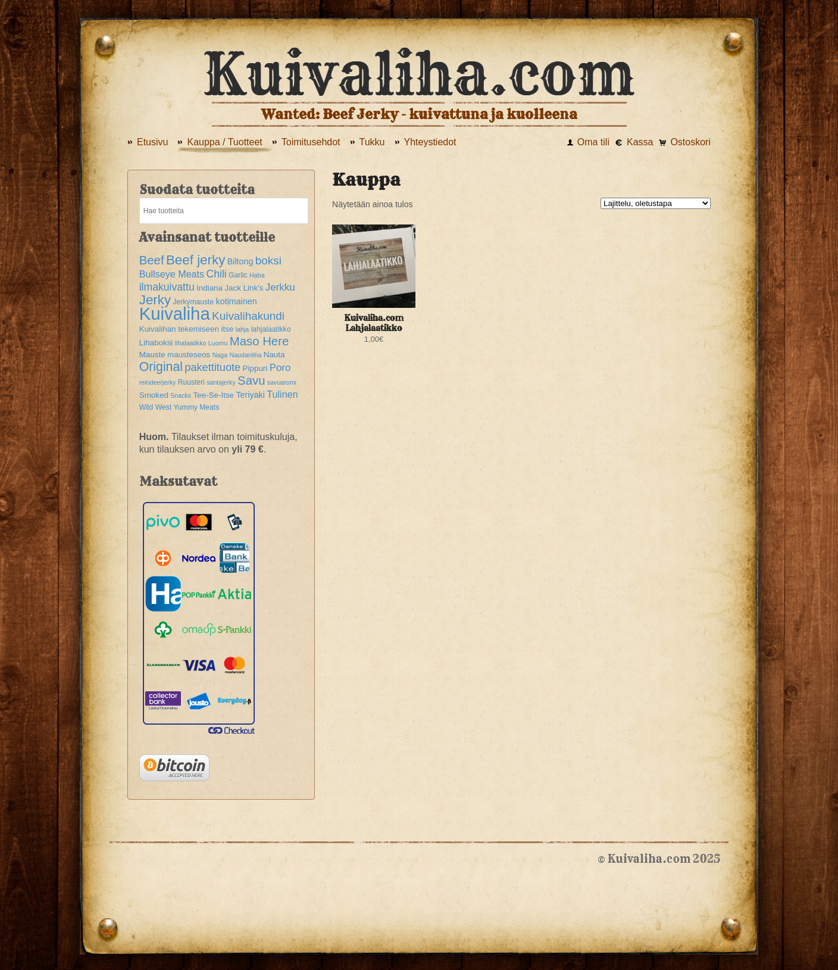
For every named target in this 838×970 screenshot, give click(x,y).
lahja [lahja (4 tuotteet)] (242, 329)
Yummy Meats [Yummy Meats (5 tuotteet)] (196, 407)
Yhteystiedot (430, 142)
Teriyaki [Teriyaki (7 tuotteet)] (250, 395)
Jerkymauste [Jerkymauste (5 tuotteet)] (193, 302)
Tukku (372, 142)
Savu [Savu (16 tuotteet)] (251, 380)
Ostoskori (690, 142)
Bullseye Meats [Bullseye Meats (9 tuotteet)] (171, 274)
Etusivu (152, 142)
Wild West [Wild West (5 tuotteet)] (155, 407)
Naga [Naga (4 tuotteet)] (219, 354)
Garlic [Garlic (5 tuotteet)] (238, 275)
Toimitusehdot (311, 142)
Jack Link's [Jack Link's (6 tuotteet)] (243, 287)
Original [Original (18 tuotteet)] (161, 367)
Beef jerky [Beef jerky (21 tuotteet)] (195, 259)
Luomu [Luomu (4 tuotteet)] (218, 343)
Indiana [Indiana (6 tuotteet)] (209, 287)
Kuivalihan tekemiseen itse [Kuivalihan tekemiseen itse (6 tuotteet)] (186, 329)
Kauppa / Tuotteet (224, 142)
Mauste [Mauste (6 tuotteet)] (152, 354)
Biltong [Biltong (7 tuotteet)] (240, 261)
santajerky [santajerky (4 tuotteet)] (221, 382)
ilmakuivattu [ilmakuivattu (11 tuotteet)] (167, 287)
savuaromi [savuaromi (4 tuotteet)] (281, 382)
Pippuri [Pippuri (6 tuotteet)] (255, 368)
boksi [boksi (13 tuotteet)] (268, 260)
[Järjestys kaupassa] (656, 203)
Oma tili (593, 142)
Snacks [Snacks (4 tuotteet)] (180, 395)
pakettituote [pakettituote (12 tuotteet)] (212, 367)
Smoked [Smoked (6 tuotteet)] (153, 395)
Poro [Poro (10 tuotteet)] (280, 367)
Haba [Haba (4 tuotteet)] (256, 275)
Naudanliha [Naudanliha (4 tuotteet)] (245, 354)
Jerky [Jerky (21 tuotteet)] (155, 299)
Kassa (640, 142)
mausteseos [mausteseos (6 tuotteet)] (188, 354)
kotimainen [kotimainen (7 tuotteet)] (236, 301)
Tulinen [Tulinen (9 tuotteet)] (282, 394)
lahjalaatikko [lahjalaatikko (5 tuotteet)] (271, 329)
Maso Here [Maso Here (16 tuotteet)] (259, 341)
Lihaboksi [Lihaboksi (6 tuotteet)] (156, 342)
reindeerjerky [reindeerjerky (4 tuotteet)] (157, 382)
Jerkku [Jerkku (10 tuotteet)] (280, 287)
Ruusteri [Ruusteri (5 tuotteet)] (191, 382)
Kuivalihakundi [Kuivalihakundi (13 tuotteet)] (248, 316)
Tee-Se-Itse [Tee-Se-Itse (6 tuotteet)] (213, 395)
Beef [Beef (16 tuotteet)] (151, 260)
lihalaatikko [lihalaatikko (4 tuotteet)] (191, 343)
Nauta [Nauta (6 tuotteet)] (274, 354)
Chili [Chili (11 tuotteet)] (217, 274)
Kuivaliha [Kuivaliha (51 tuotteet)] (174, 313)
